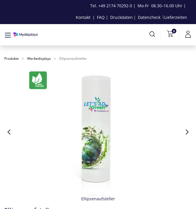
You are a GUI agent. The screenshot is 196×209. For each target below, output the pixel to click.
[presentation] (8, 132)
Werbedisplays (39, 58)
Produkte (11, 58)
